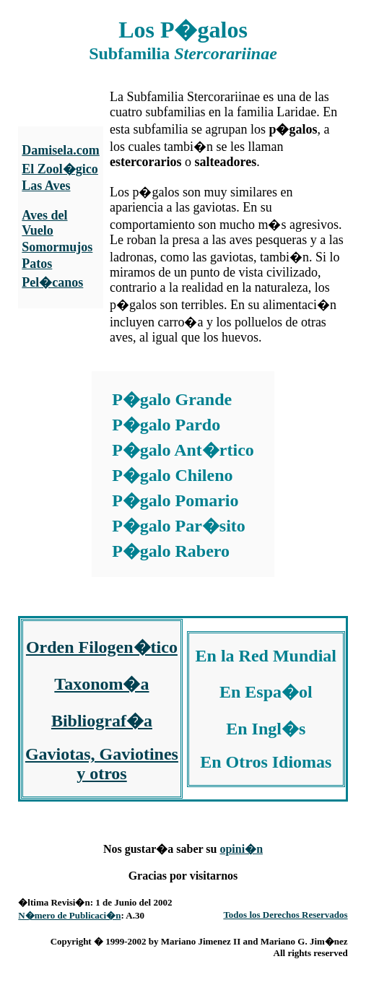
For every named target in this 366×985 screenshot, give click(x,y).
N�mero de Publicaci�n (69, 915)
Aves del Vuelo (44, 223)
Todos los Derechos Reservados (285, 914)
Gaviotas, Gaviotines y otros (101, 764)
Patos (37, 263)
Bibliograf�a (101, 720)
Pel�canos (52, 282)
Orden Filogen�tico (102, 647)
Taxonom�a (101, 683)
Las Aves (46, 185)
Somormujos (57, 247)
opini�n (241, 849)
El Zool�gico (60, 169)
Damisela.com (60, 150)
